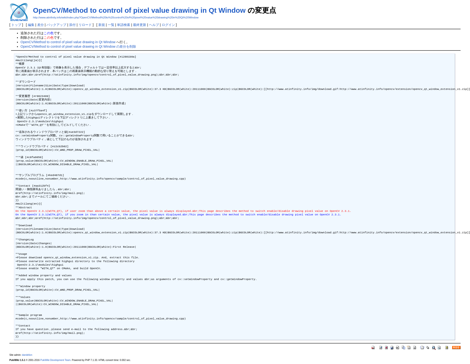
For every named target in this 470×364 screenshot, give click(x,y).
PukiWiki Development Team (55, 360)
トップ (16, 25)
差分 (40, 25)
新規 (101, 25)
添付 (72, 25)
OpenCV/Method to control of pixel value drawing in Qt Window (139, 10)
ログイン (168, 25)
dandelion (27, 355)
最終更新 (139, 25)
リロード (85, 25)
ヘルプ (154, 25)
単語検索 (123, 25)
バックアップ (56, 25)
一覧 (111, 25)
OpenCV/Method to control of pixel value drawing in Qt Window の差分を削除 (78, 46)
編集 (31, 25)
